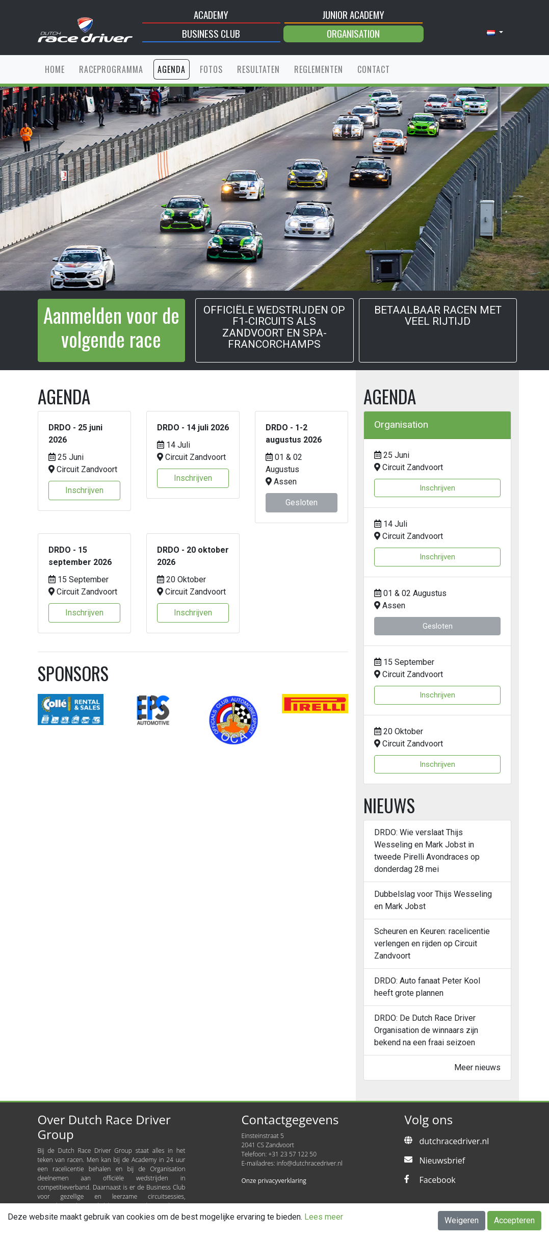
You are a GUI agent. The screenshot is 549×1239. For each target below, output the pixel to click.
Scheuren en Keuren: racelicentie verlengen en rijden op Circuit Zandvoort (432, 943)
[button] (495, 32)
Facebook (437, 1179)
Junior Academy (353, 14)
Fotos (211, 69)
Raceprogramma (111, 69)
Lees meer (323, 1217)
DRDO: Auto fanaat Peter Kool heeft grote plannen (427, 987)
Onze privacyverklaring (273, 1180)
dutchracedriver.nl (454, 1141)
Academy (211, 14)
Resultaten (258, 69)
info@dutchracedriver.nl (310, 1163)
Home (55, 69)
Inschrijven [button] (84, 490)
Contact (373, 69)
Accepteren (514, 1220)
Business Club (211, 33)
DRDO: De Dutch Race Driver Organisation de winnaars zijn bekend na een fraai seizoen (426, 1030)
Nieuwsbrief (442, 1160)
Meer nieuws (477, 1067)
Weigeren (462, 1220)
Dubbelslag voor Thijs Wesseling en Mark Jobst (433, 900)
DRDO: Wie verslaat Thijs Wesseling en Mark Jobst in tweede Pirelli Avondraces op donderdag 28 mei (427, 851)
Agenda (172, 69)
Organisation (353, 33)
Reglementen (318, 69)
